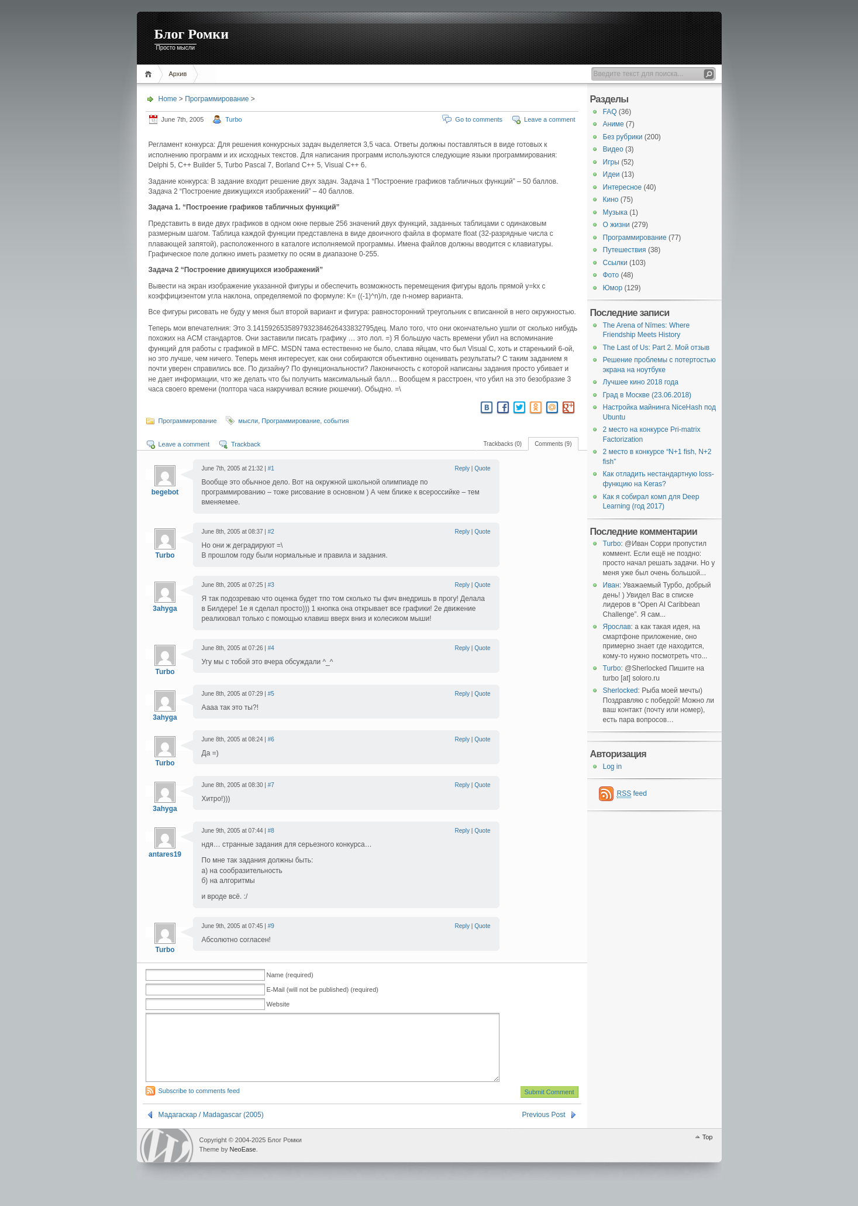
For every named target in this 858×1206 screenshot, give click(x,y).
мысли (249, 420)
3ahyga (165, 608)
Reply (462, 468)
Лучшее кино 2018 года (640, 382)
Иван (611, 585)
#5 (271, 693)
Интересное (622, 187)
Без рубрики (623, 137)
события (336, 420)
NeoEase (242, 1163)
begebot (165, 492)
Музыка (615, 212)
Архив (178, 73)
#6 (271, 739)
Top (707, 1151)
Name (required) (290, 974)
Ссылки (615, 263)
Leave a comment (549, 119)
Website (278, 1004)
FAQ (610, 112)
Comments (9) (553, 444)
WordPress (167, 1159)
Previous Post (543, 1129)
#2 (271, 531)
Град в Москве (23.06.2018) (647, 395)
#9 (271, 926)
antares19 (165, 854)
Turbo (233, 119)
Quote (482, 468)
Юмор (613, 288)
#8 (271, 830)
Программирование (217, 99)
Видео (613, 149)
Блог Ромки (191, 34)
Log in (612, 766)
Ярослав (617, 627)
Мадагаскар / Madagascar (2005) (211, 1129)
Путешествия (624, 250)
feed (632, 793)
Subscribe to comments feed (199, 1104)
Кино (611, 199)
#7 (271, 785)
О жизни (616, 225)
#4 (271, 648)
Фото (611, 275)
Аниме (613, 124)
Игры (611, 162)
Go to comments (478, 119)
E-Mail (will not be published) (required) (322, 989)
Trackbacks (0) (502, 444)
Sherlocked (620, 690)
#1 (271, 468)
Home (150, 74)
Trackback (245, 444)
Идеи (611, 174)
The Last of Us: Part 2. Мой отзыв (656, 347)
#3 (271, 585)
